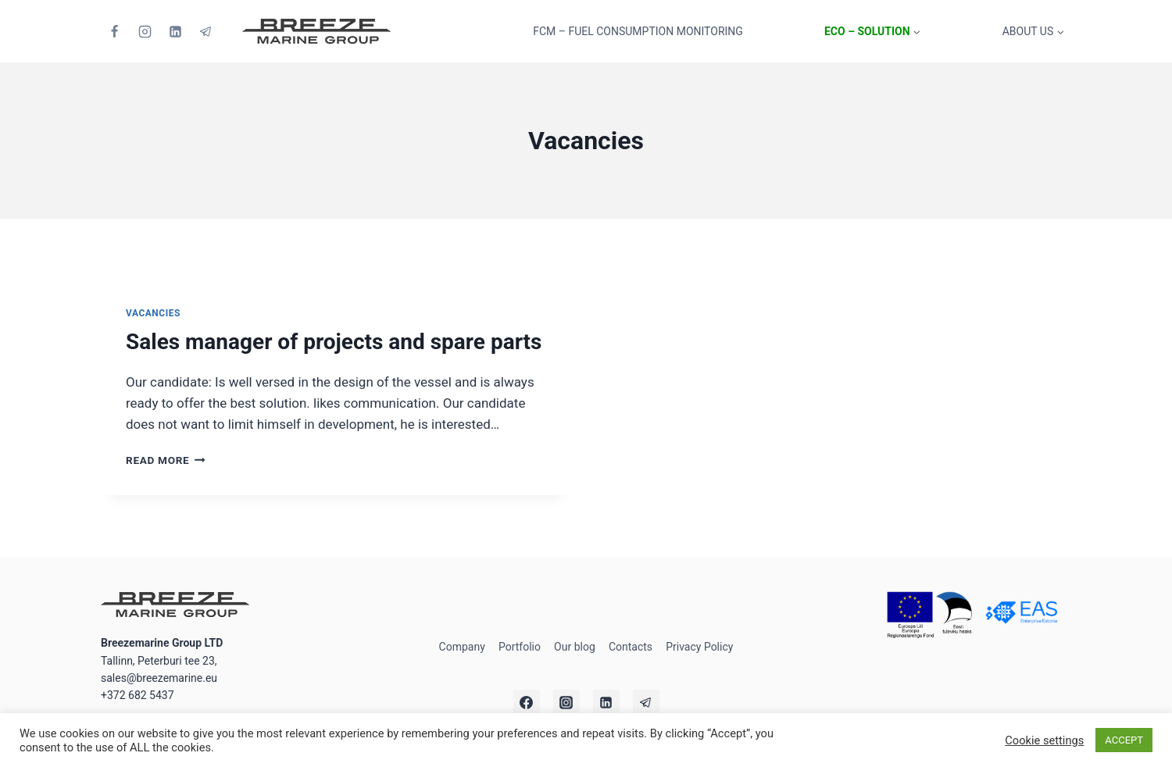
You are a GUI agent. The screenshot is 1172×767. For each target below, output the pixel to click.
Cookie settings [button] (1044, 740)
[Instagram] (144, 31)
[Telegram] (205, 31)
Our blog (574, 646)
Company (462, 646)
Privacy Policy (699, 646)
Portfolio (519, 646)
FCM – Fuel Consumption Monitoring (638, 31)
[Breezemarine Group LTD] (316, 31)
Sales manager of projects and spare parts (333, 342)
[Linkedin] (175, 31)
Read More (165, 460)
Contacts (630, 646)
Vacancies (153, 313)
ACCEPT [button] (1124, 740)
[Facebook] (114, 31)
